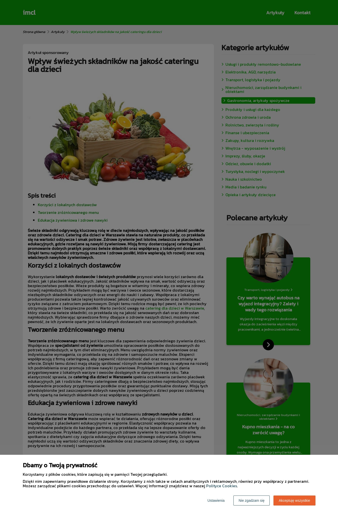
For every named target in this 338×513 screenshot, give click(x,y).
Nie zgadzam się (252, 501)
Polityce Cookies (221, 486)
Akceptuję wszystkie (294, 501)
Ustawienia (215, 501)
